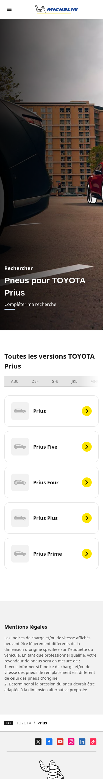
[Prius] (51, 411)
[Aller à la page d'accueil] (57, 9)
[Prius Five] (51, 446)
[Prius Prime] (51, 553)
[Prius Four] (51, 482)
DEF (35, 381)
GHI (55, 381)
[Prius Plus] (51, 518)
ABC (14, 381)
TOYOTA (23, 722)
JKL (74, 381)
